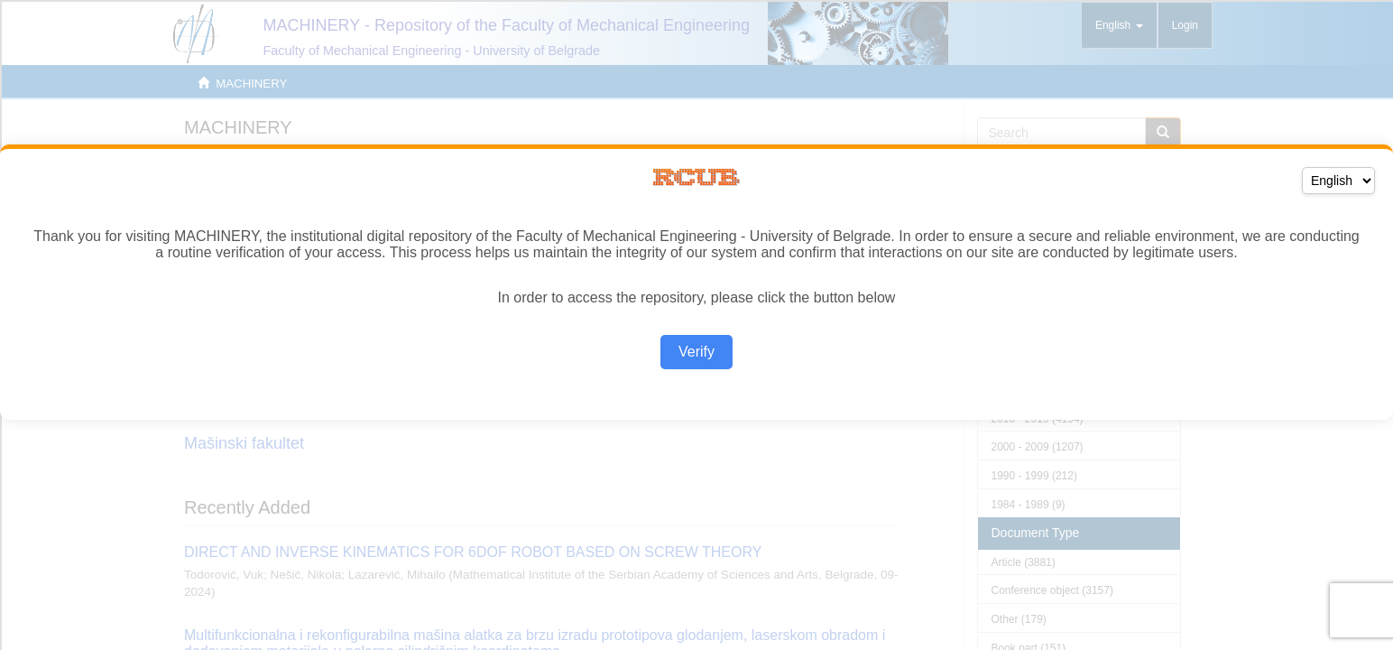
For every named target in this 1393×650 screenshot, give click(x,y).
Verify (696, 351)
